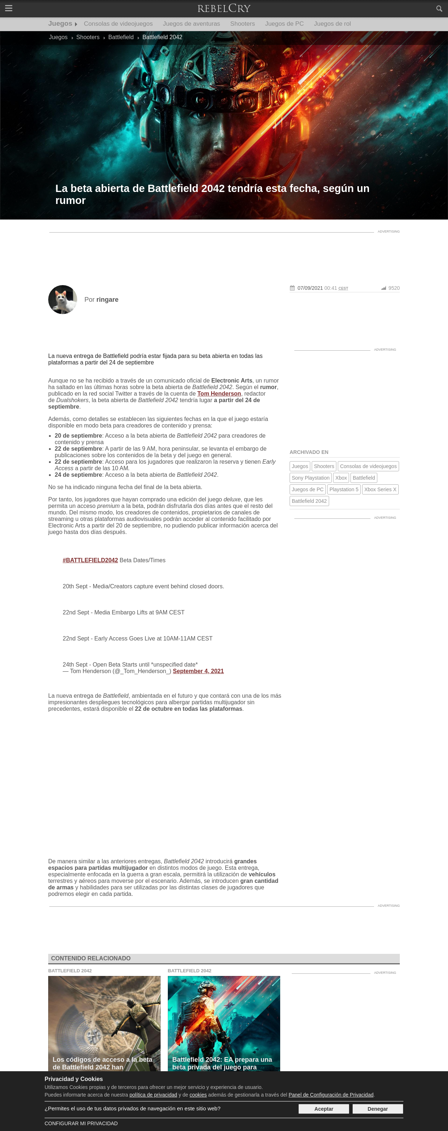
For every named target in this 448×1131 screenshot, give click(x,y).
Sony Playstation (310, 478)
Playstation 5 (343, 489)
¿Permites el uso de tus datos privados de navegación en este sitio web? (132, 1108)
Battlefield (364, 478)
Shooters (242, 23)
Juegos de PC (284, 23)
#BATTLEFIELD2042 (90, 560)
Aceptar (324, 1109)
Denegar (378, 1109)
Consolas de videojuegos (118, 23)
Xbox (341, 478)
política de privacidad (153, 1095)
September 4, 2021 (198, 671)
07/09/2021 (310, 288)
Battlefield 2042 (309, 501)
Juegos (60, 23)
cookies (198, 1095)
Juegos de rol (332, 23)
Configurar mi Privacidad (81, 1123)
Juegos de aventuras (191, 23)
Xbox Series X (380, 489)
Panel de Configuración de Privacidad (331, 1095)
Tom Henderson (219, 394)
